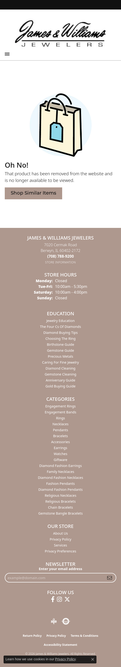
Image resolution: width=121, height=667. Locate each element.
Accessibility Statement (60, 645)
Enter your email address (60, 568)
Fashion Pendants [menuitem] (60, 483)
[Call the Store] (60, 256)
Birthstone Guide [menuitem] (60, 344)
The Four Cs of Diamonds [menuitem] (60, 326)
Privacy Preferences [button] (60, 551)
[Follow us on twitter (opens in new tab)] (67, 599)
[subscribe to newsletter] (109, 577)
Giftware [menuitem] (60, 459)
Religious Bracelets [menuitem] (60, 501)
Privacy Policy (60, 539)
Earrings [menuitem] (60, 448)
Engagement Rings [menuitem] (60, 406)
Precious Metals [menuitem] (60, 356)
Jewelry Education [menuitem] (60, 320)
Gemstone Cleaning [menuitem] (60, 374)
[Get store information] (60, 262)
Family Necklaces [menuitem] (60, 471)
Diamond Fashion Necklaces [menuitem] (60, 477)
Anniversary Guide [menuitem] (60, 380)
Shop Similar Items (33, 193)
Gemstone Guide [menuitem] (60, 350)
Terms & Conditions (84, 636)
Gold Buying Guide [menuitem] (60, 386)
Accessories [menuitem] (60, 442)
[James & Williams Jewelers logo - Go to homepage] (60, 33)
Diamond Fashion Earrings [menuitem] (60, 465)
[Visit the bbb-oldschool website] (54, 621)
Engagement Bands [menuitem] (60, 412)
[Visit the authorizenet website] (65, 621)
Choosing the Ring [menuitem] (60, 338)
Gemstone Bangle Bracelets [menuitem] (60, 513)
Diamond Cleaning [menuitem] (60, 368)
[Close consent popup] (92, 659)
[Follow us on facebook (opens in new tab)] (53, 599)
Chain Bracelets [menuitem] (60, 507)
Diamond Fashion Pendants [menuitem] (60, 489)
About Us (60, 533)
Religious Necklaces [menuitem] (60, 495)
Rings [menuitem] (60, 418)
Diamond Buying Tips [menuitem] (60, 332)
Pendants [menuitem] (60, 430)
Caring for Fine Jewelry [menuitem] (60, 362)
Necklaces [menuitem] (60, 424)
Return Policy (32, 636)
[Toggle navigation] (7, 54)
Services (60, 545)
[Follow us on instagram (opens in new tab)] (59, 599)
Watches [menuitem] (60, 453)
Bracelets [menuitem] (60, 436)
